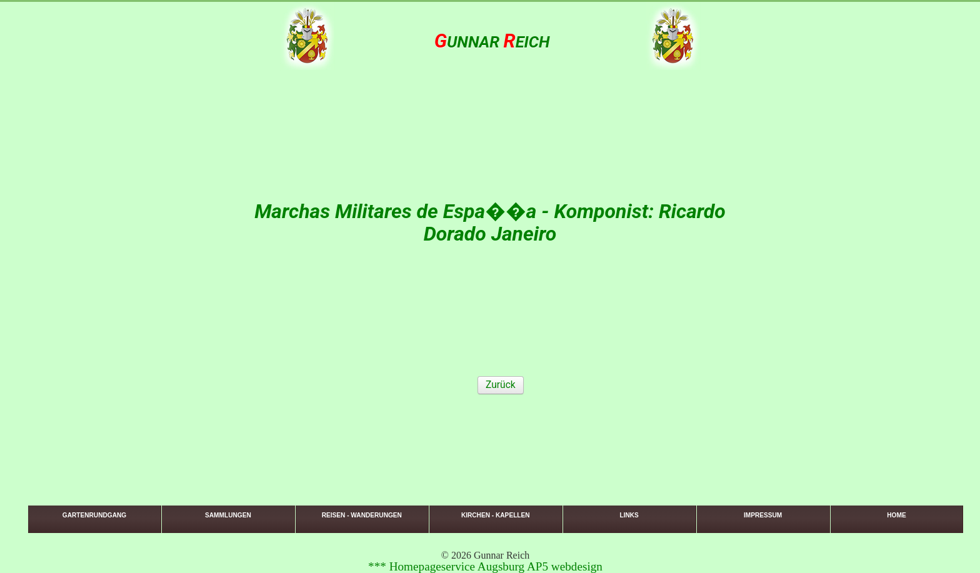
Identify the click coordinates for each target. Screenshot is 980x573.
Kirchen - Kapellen (495, 515)
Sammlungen (228, 515)
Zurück (501, 385)
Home (896, 515)
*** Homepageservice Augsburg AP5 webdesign (485, 566)
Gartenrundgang (94, 515)
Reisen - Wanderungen (362, 515)
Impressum (763, 515)
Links (628, 515)
